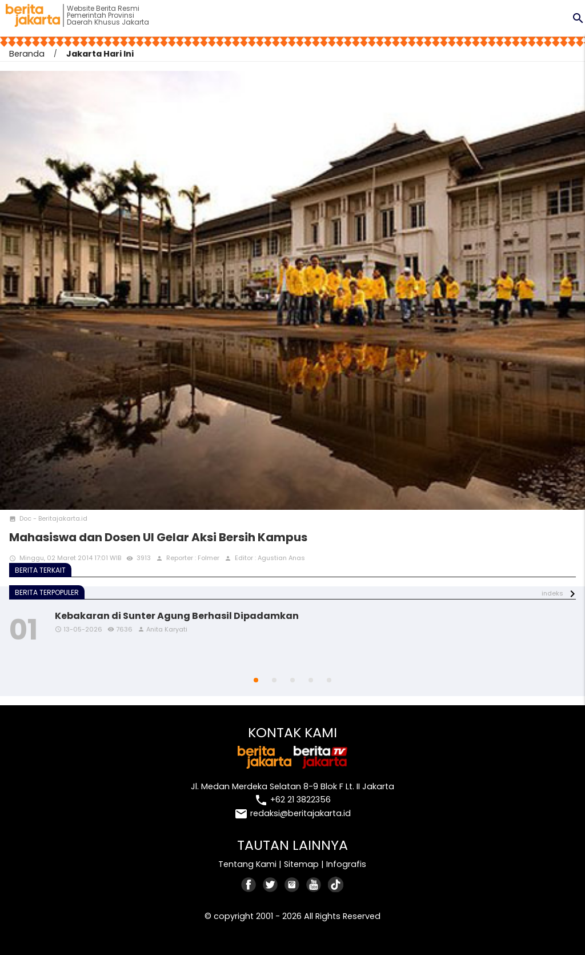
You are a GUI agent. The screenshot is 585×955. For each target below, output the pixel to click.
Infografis (346, 864)
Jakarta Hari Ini (100, 53)
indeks (552, 593)
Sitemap (301, 864)
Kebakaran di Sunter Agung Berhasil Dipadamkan (177, 615)
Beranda (27, 53)
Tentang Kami (247, 864)
